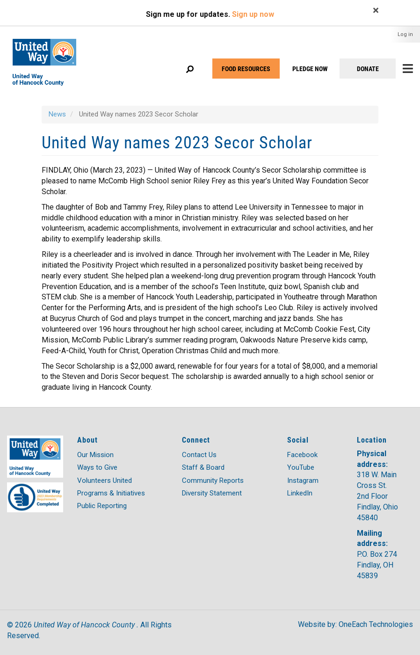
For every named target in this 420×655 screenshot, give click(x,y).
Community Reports (213, 480)
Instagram (303, 480)
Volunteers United (104, 480)
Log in (405, 34)
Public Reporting (102, 506)
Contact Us (199, 455)
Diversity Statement (212, 493)
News (57, 114)
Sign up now (253, 14)
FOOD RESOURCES (246, 68)
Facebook (302, 455)
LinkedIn (299, 493)
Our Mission (95, 455)
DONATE (368, 68)
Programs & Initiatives (111, 493)
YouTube (300, 467)
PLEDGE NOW (309, 68)
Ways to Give (97, 467)
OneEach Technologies (376, 624)
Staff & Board (203, 467)
